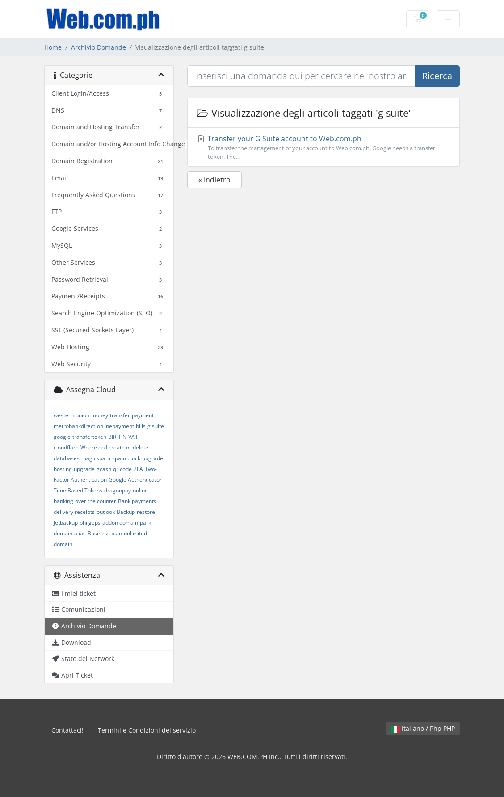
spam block (126, 458)
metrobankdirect (74, 426)
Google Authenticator (135, 479)
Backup (126, 512)
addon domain (120, 522)
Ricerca (437, 76)
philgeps (90, 522)
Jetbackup (66, 522)
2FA (138, 469)
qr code (122, 469)
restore (146, 512)
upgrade (84, 469)
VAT (133, 437)
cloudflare (66, 447)
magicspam (95, 458)
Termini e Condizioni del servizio (147, 730)
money (99, 415)
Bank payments (137, 501)
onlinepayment (115, 426)
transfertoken (89, 437)
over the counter (95, 501)
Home (53, 47)
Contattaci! (67, 730)
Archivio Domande (98, 47)
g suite (155, 426)
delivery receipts (74, 512)
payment (143, 415)
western (64, 415)
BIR (112, 437)
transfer (120, 415)
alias (80, 533)
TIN (122, 437)
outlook (106, 512)
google (62, 437)
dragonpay (117, 490)
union (82, 415)
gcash (104, 469)
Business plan (105, 533)
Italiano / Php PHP (423, 728)
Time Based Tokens (78, 490)
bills (141, 426)
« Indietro (214, 180)
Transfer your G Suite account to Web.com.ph (323, 147)
